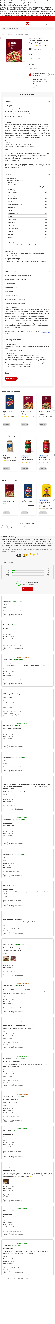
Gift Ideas (32, 9)
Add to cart (33, 68)
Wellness (13, 7)
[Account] (47, 24)
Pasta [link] (21, 527)
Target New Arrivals (6, 1)
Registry (27, 15)
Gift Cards (38, 9)
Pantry (15, 34)
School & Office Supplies (29, 7)
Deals (27, 11)
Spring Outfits (48, 11)
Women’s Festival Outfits (17, 13)
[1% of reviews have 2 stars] (27, 574)
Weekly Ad (46, 13)
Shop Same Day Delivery (16, 15)
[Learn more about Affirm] (41, 86)
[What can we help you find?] (27, 28)
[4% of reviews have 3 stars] (27, 572)
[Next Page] (51, 58)
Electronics (43, 7)
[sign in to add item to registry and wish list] (51, 74)
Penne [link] (4, 527)
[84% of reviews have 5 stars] (27, 569)
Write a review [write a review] (27, 589)
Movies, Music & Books (12, 9)
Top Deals (28, 13)
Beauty (12, 5)
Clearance (32, 11)
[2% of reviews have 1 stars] (27, 575)
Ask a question (11, 378)
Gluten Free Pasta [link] (42, 527)
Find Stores (47, 15)
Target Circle (39, 15)
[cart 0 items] (51, 24)
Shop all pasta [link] (12, 527)
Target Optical (21, 11)
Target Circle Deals (37, 13)
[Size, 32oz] (38, 58)
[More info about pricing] (52, 49)
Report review (19, 614)
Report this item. (45, 332)
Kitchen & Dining (9, 3)
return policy (13, 366)
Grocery (32, 3)
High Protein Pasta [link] (30, 527)
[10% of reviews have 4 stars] (27, 570)
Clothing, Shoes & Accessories (33, 1)
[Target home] (27, 23)
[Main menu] (4, 24)
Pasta (21, 34)
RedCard (32, 15)
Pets (42, 9)
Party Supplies (24, 9)
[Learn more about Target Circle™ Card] (41, 80)
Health (8, 7)
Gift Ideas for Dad (18, 1)
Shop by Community (10, 11)
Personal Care (18, 5)
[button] (25, 456)
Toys (38, 7)
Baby (8, 5)
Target (3, 34)
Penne (26, 34)
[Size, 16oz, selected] (32, 58)
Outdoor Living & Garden (22, 3)
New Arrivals (40, 11)
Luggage (18, 7)
